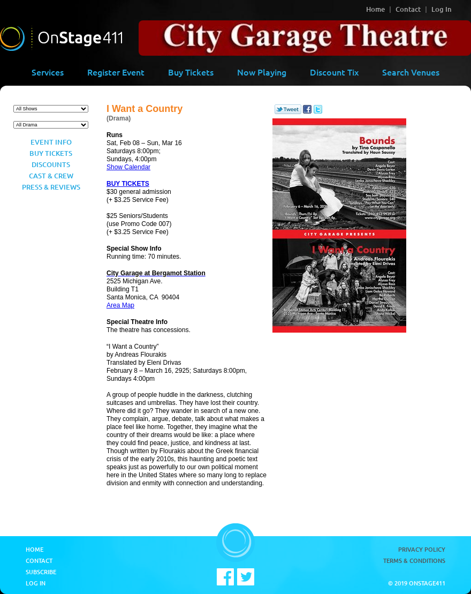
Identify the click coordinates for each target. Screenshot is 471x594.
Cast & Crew (51, 176)
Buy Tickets (191, 72)
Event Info (51, 142)
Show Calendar (128, 167)
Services (48, 72)
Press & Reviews (51, 187)
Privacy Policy (421, 549)
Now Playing (261, 72)
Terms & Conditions (414, 560)
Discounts (51, 164)
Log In (441, 9)
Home (375, 9)
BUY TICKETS (128, 183)
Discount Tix (334, 72)
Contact (408, 9)
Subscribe (41, 571)
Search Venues (410, 72)
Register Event (116, 72)
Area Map (120, 305)
